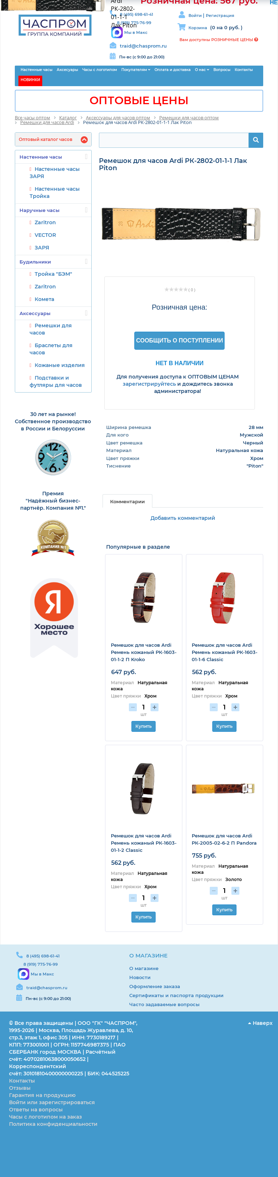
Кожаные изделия (60, 365)
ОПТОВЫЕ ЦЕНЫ (139, 100)
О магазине (143, 968)
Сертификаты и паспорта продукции (176, 995)
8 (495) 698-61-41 (43, 956)
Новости (140, 977)
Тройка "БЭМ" (53, 274)
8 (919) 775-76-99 (40, 964)
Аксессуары (53, 313)
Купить (143, 726)
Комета (44, 299)
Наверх (260, 1023)
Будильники (53, 261)
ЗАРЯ (42, 247)
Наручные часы (53, 209)
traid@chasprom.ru (143, 46)
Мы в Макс (135, 32)
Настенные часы (53, 156)
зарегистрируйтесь (149, 384)
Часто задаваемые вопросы (164, 1004)
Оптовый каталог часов (45, 139)
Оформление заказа (154, 986)
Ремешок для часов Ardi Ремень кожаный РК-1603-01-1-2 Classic (144, 843)
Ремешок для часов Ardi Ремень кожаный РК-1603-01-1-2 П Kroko (144, 652)
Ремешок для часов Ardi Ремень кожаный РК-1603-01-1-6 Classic (224, 652)
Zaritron (45, 222)
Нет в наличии (180, 363)
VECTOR (45, 235)
